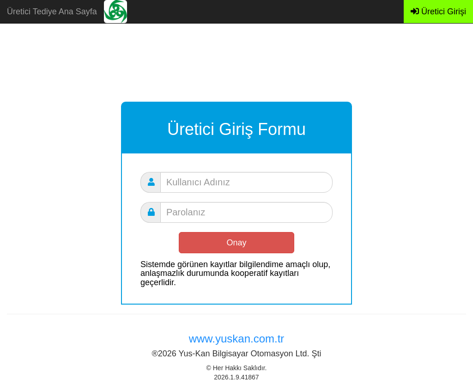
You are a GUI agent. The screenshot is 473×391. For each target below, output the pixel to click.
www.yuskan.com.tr (237, 338)
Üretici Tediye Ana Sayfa (52, 11)
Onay (236, 242)
